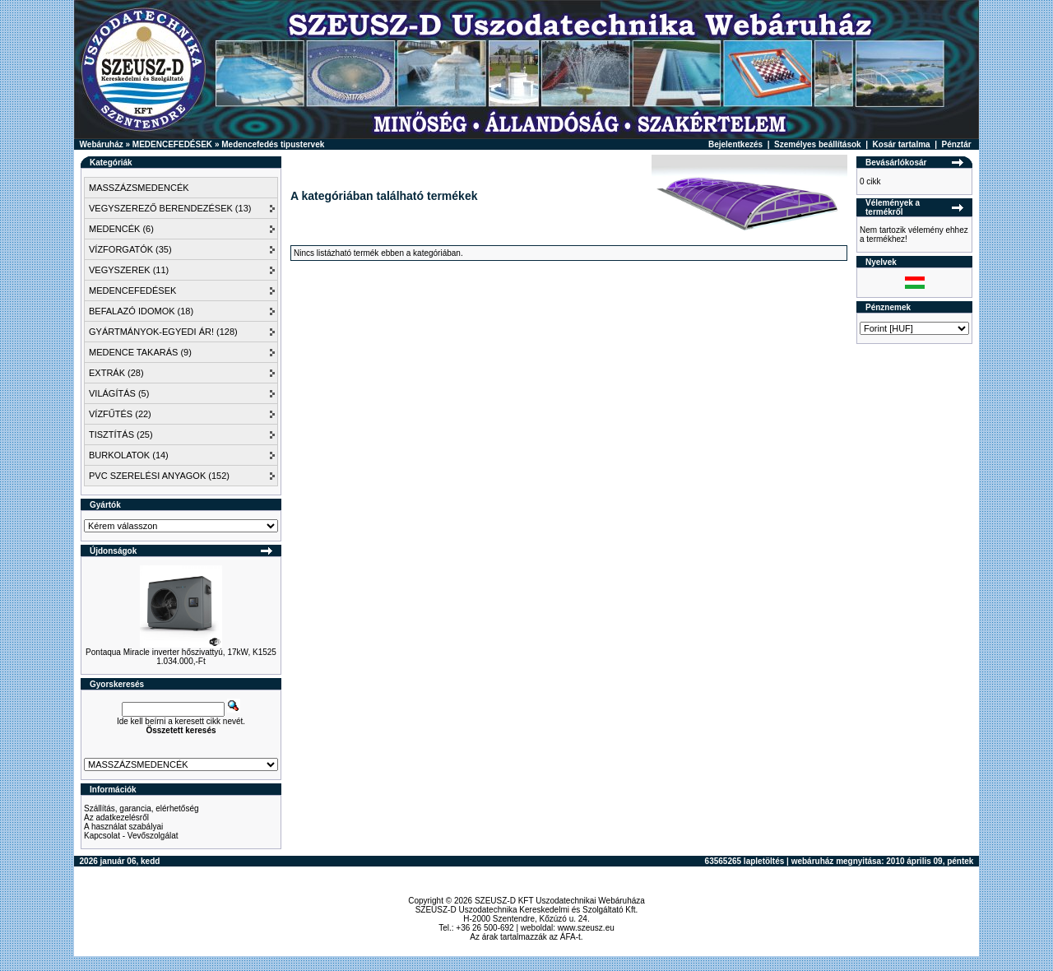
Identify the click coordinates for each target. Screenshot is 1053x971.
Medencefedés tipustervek (272, 144)
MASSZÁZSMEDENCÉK (139, 188)
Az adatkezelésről (116, 817)
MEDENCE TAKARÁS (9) (140, 352)
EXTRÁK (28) (116, 373)
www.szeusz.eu (586, 927)
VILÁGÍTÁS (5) (119, 393)
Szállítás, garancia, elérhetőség (141, 808)
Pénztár (957, 144)
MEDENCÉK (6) (121, 229)
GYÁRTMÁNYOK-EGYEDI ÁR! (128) (163, 332)
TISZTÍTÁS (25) (121, 434)
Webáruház (101, 144)
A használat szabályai (123, 826)
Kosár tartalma (901, 144)
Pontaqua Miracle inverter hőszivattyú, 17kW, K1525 (181, 652)
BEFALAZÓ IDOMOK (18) (141, 311)
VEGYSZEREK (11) (129, 270)
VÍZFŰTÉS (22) (120, 414)
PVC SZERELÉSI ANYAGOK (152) (159, 476)
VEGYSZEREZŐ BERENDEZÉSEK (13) (170, 208)
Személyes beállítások (817, 144)
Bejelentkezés (735, 144)
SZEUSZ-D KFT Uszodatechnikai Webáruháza (560, 900)
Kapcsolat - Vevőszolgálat (131, 835)
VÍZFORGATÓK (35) (130, 249)
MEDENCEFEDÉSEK (172, 144)
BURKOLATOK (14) (129, 455)
